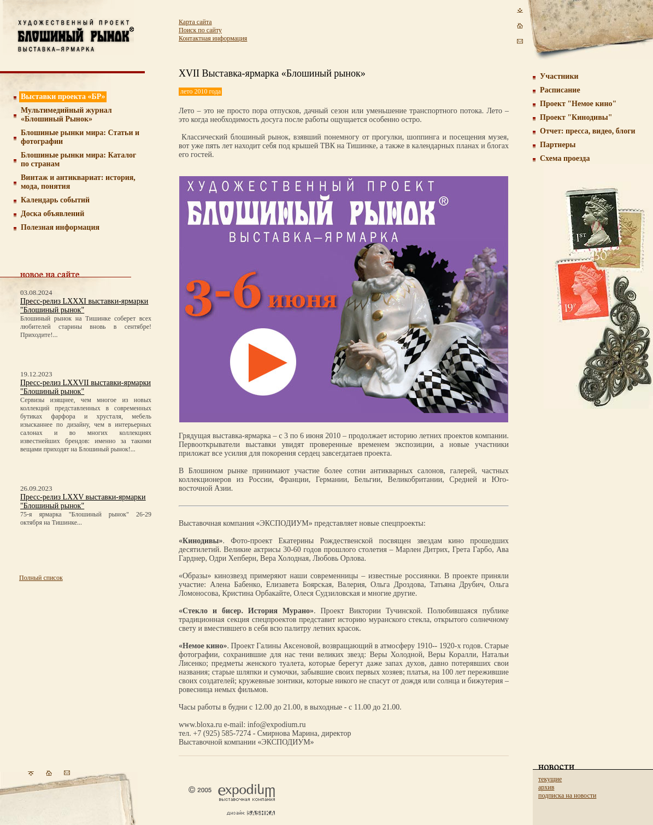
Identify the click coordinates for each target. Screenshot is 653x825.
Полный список (41, 578)
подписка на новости (567, 795)
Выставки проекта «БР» (63, 96)
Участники (559, 76)
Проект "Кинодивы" (576, 117)
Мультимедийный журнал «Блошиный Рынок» (66, 114)
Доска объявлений (52, 214)
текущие (550, 779)
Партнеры (557, 145)
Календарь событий (55, 200)
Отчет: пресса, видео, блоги (588, 131)
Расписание (560, 90)
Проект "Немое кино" (578, 104)
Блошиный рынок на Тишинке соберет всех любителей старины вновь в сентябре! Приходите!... (85, 327)
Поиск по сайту (200, 30)
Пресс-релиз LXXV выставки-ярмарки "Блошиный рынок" (82, 501)
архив (546, 787)
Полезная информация (60, 227)
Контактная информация (213, 38)
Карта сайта (195, 22)
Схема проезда (565, 158)
